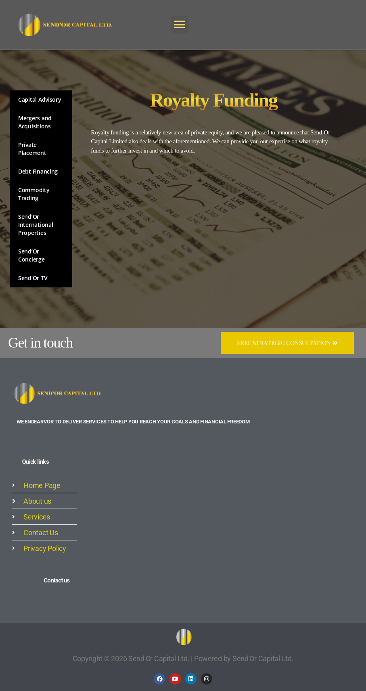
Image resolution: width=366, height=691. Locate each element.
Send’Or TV (32, 278)
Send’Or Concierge (31, 255)
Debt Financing (38, 171)
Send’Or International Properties (35, 225)
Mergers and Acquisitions (35, 122)
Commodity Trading (34, 194)
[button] (180, 24)
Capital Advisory (39, 99)
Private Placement (32, 149)
